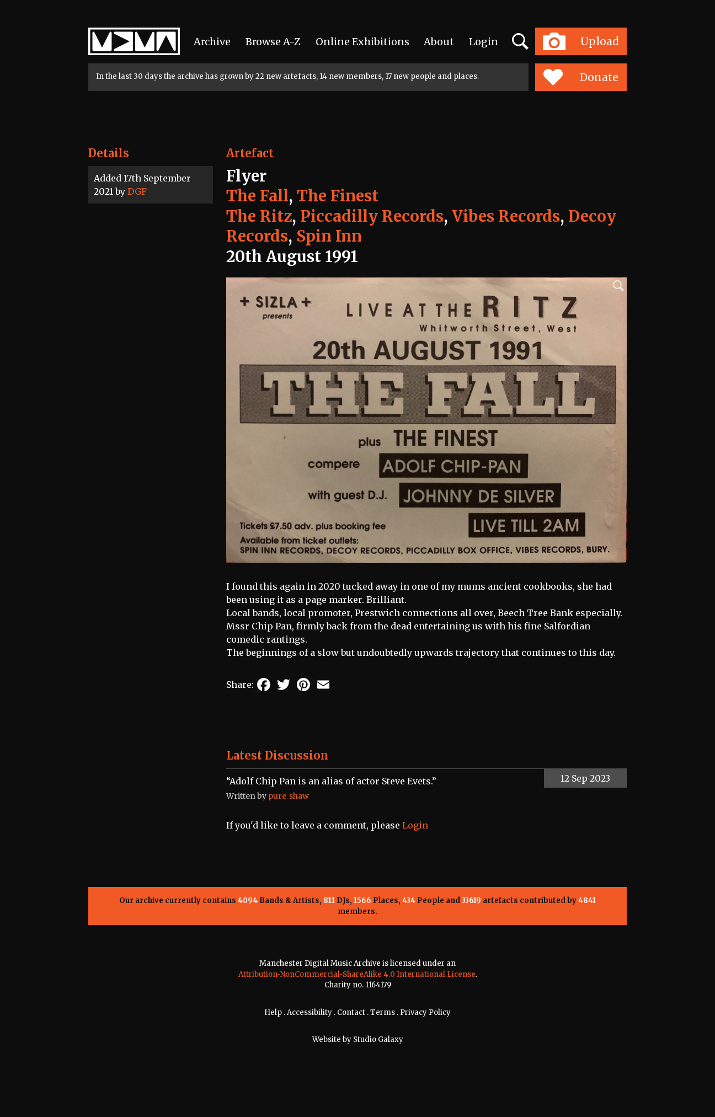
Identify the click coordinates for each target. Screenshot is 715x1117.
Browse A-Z (273, 41)
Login (483, 41)
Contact (351, 1012)
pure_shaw (288, 796)
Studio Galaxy (378, 1039)
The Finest (337, 196)
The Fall (257, 196)
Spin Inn (329, 236)
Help (273, 1012)
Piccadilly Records (372, 216)
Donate (580, 77)
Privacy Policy (425, 1012)
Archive (212, 41)
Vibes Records (506, 216)
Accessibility (309, 1012)
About (439, 41)
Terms (382, 1012)
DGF (137, 191)
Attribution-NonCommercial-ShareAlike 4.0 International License (357, 974)
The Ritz (259, 216)
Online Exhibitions (362, 41)
